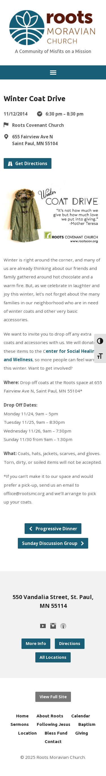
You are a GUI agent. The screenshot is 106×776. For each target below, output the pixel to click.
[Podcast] (63, 626)
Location (27, 733)
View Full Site (53, 696)
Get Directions (27, 163)
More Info (36, 643)
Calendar (80, 715)
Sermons (19, 724)
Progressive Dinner (53, 528)
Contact (53, 741)
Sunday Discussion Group (53, 543)
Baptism (87, 724)
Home (22, 715)
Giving (81, 733)
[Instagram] (53, 626)
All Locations (53, 657)
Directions (69, 643)
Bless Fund (56, 733)
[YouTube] (43, 626)
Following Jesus (53, 724)
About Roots (49, 715)
